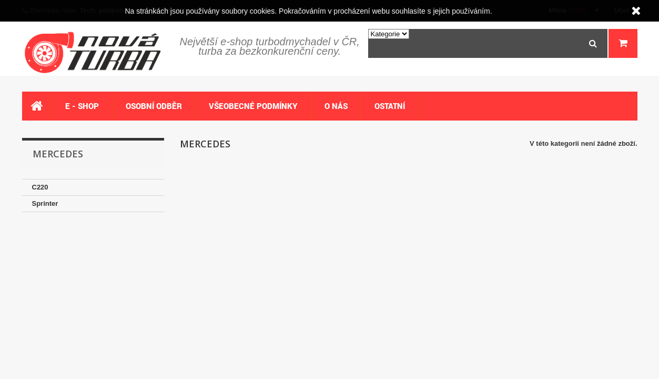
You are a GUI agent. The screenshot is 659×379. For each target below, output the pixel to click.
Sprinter (45, 203)
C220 (40, 187)
